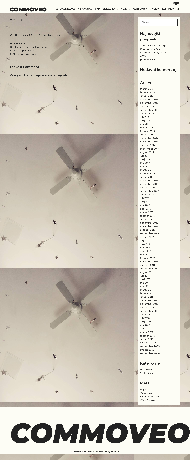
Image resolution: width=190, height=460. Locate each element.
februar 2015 (147, 131)
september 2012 (149, 233)
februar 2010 (147, 335)
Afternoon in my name (153, 52)
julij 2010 (145, 318)
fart (28, 47)
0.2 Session (85, 9)
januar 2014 (147, 177)
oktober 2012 (147, 230)
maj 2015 (145, 124)
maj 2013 (145, 205)
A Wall (143, 56)
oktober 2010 (147, 307)
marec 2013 (146, 212)
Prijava (144, 389)
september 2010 (149, 311)
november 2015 (149, 103)
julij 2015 (144, 117)
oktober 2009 (148, 342)
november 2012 (149, 226)
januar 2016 (146, 96)
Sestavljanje (147, 373)
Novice (154, 9)
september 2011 (149, 268)
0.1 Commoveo (65, 9)
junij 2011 (145, 279)
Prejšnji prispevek (23, 50)
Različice (168, 9)
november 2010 (149, 304)
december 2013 (149, 180)
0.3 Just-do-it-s (107, 9)
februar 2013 (147, 215)
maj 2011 (145, 282)
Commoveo (28, 9)
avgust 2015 (147, 113)
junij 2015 (145, 120)
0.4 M (126, 9)
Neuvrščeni (19, 43)
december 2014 (149, 138)
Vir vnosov (146, 393)
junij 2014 (145, 159)
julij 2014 (145, 156)
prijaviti (61, 75)
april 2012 (145, 251)
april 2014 (145, 166)
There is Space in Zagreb (154, 45)
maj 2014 (145, 163)
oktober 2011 (147, 265)
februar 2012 (147, 258)
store (44, 47)
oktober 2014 (148, 145)
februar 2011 (147, 293)
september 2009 (150, 346)
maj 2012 (145, 247)
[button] (117, 9)
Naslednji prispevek (24, 54)
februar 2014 (147, 173)
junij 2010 (145, 321)
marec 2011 (146, 290)
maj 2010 (145, 325)
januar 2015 (146, 134)
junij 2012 (145, 244)
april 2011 (145, 286)
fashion (36, 47)
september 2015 (149, 110)
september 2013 (149, 191)
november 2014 (149, 141)
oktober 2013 (147, 187)
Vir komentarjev (149, 396)
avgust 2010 (147, 314)
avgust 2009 (147, 349)
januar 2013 (146, 219)
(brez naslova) (148, 59)
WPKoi (115, 451)
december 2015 (149, 99)
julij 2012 (145, 240)
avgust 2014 (147, 152)
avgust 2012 (147, 237)
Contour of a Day (150, 49)
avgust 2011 (146, 272)
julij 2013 (145, 198)
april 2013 (145, 208)
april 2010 (145, 328)
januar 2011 (146, 297)
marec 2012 (146, 254)
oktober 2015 (147, 106)
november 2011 (149, 261)
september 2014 (149, 148)
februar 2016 (147, 92)
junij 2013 (145, 201)
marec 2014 (147, 170)
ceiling (21, 47)
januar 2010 (146, 339)
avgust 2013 (147, 194)
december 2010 (149, 300)
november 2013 (149, 184)
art (14, 47)
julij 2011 (144, 275)
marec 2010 (147, 332)
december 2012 (149, 222)
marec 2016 (146, 88)
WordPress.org (148, 400)
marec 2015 (146, 127)
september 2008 (150, 353)
